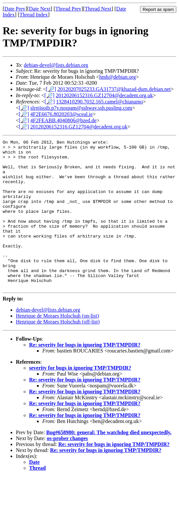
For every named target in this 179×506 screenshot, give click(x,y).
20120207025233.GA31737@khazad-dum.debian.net (114, 89)
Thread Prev (68, 9)
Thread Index (33, 14)
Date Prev (14, 9)
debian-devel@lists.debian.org (56, 65)
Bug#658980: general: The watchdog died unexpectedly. (108, 462)
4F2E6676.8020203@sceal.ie (61, 114)
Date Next (40, 9)
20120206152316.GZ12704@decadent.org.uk (104, 95)
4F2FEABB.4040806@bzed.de (63, 120)
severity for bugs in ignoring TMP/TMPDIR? (80, 397)
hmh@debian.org (117, 77)
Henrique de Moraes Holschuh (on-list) (57, 345)
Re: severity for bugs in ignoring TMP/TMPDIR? (84, 374)
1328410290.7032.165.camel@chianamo (99, 101)
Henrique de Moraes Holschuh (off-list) (58, 351)
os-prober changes (67, 468)
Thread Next (98, 9)
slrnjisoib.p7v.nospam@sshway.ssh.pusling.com (81, 108)
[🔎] (51, 89)
